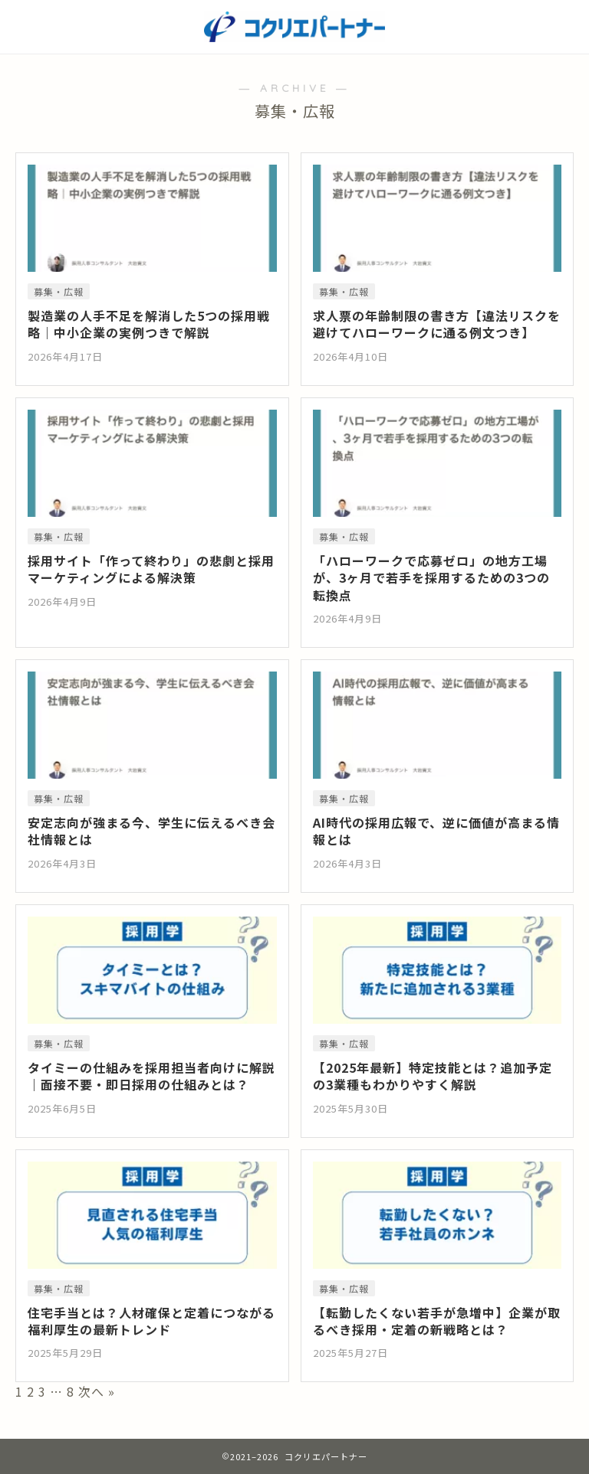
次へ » (96, 1391)
